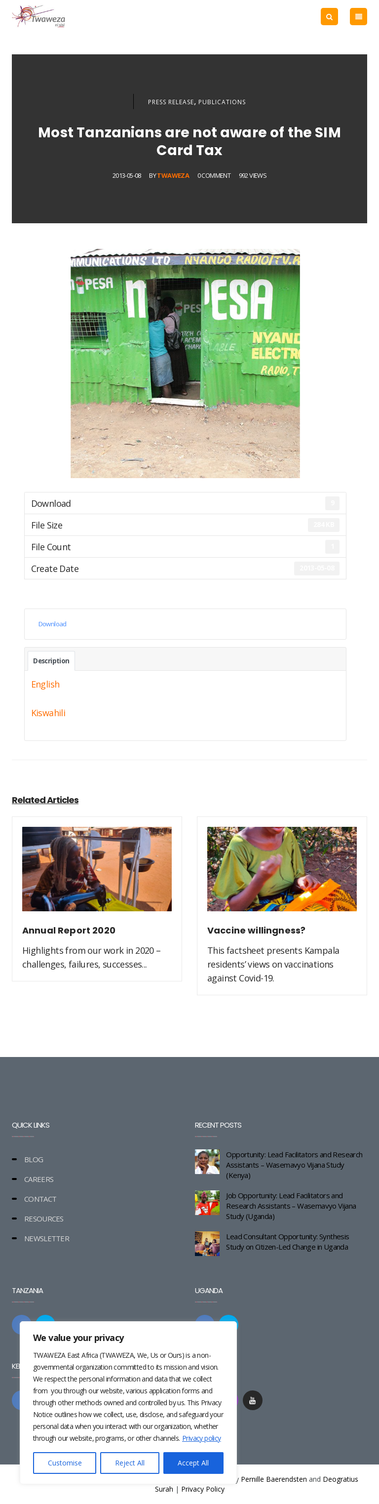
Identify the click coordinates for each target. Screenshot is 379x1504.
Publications (222, 102)
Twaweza (173, 175)
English (45, 684)
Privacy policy (201, 1438)
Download (52, 623)
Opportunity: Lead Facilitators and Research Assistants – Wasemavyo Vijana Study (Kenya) (294, 1164)
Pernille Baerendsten (274, 1479)
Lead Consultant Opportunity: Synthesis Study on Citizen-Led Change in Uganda (287, 1241)
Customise (65, 1462)
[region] (128, 1402)
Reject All (130, 1462)
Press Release (171, 102)
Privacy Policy (203, 1489)
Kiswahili (48, 713)
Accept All (193, 1462)
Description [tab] (51, 660)
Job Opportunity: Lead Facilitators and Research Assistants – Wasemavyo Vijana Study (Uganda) (291, 1205)
